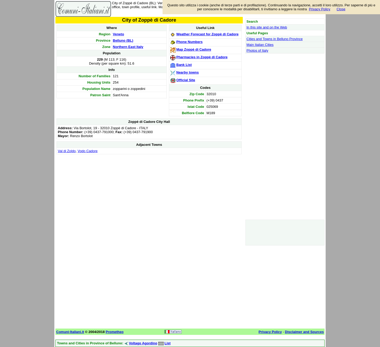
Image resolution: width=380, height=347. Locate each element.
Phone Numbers (189, 42)
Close (341, 9)
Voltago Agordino (143, 343)
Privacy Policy (319, 9)
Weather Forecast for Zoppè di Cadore (207, 34)
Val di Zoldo (67, 151)
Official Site (185, 80)
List (167, 343)
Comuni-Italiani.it (70, 332)
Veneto (118, 34)
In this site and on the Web (266, 27)
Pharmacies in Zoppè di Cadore (201, 57)
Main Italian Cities (260, 45)
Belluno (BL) (123, 40)
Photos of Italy (257, 50)
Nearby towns (187, 72)
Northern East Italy (128, 47)
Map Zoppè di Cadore (193, 49)
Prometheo (115, 332)
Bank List (184, 65)
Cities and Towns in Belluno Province (274, 39)
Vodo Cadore (88, 151)
